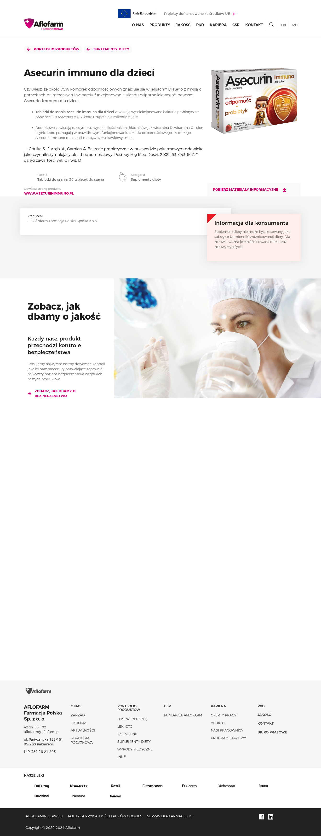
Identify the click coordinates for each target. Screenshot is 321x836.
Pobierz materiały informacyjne (250, 189)
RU (295, 25)
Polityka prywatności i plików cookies (105, 816)
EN (283, 25)
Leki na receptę (132, 719)
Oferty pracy (223, 715)
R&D (200, 25)
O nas (138, 25)
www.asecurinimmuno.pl (49, 193)
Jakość (183, 25)
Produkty (159, 25)
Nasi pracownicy (227, 730)
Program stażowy (228, 738)
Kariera (218, 25)
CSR (236, 25)
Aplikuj (218, 723)
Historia (78, 723)
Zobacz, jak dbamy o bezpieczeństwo (51, 393)
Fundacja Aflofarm (183, 715)
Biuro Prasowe (272, 732)
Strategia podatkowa (82, 740)
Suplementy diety (108, 49)
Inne (121, 757)
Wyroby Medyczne (135, 749)
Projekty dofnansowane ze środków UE (199, 14)
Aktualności (83, 730)
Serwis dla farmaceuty (169, 816)
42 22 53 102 (35, 727)
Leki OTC (124, 726)
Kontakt (254, 25)
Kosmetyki (127, 734)
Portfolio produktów (53, 49)
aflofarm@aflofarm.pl (41, 732)
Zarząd (78, 715)
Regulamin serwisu (44, 816)
